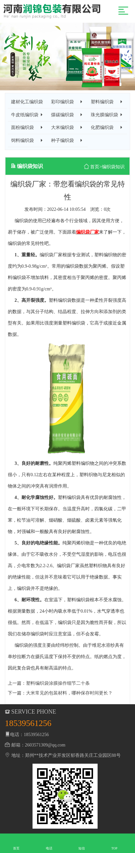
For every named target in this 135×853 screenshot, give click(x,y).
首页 (94, 166)
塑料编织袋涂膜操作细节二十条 (58, 683)
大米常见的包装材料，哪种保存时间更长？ (69, 693)
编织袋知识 (113, 166)
